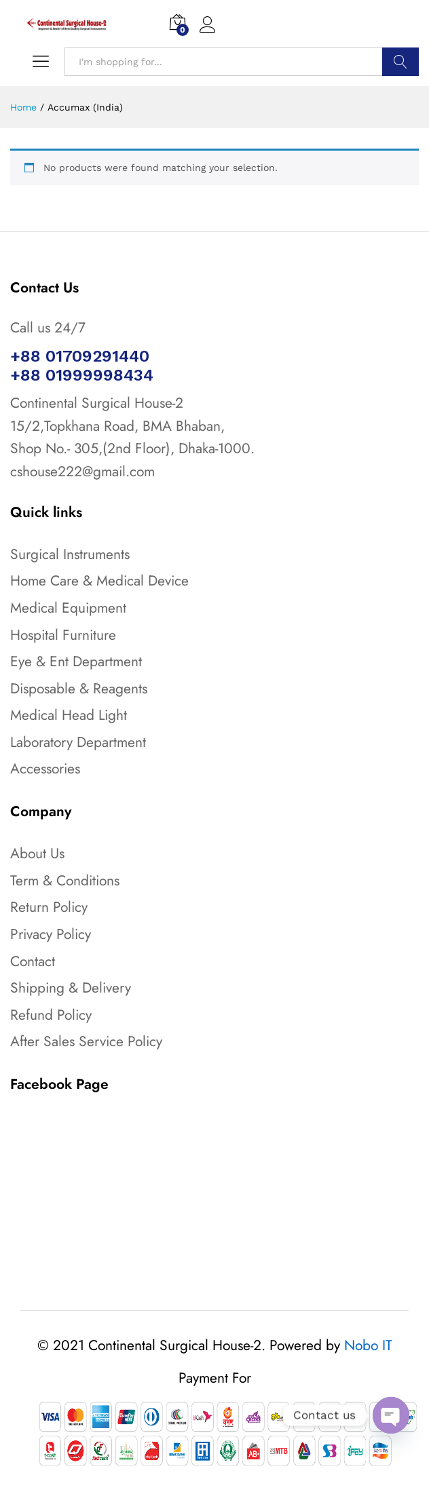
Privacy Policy (50, 934)
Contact (32, 961)
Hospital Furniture (63, 635)
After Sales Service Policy (86, 1041)
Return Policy (49, 907)
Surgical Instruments (70, 554)
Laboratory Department (78, 742)
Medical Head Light (68, 715)
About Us (37, 853)
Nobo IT (368, 1345)
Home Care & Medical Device (99, 581)
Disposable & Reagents (78, 688)
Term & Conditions (64, 880)
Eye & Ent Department (76, 661)
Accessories (45, 769)
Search (400, 61)
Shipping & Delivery (70, 988)
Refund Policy (51, 1015)
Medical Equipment (68, 608)
